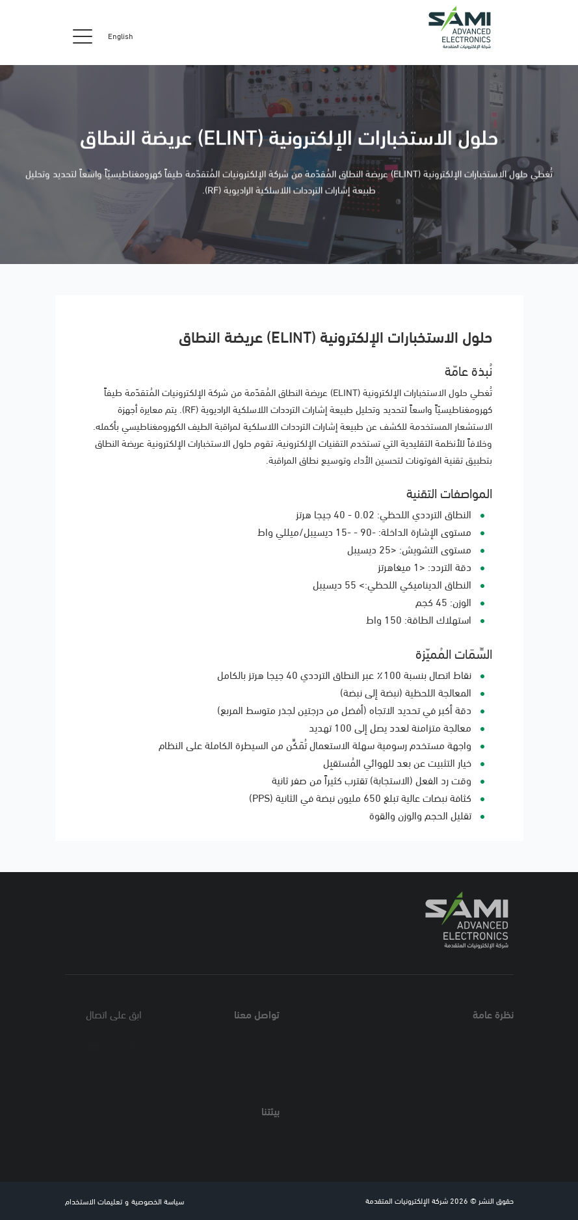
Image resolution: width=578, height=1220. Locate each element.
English (120, 35)
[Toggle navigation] (82, 36)
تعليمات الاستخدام (93, 1200)
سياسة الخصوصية (157, 1200)
